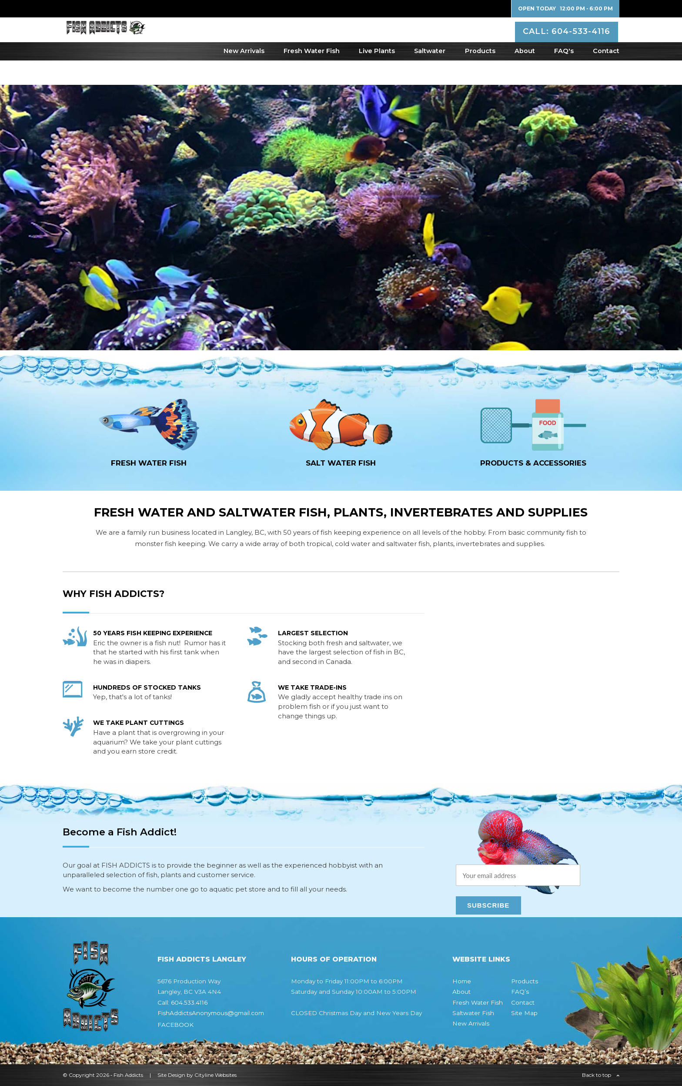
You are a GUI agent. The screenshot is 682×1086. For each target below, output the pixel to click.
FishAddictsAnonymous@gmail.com (210, 1012)
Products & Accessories (533, 463)
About (525, 75)
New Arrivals (244, 75)
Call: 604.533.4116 (182, 1002)
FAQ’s (520, 991)
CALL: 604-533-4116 (568, 41)
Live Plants (377, 75)
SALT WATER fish (341, 463)
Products (480, 75)
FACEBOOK (175, 1024)
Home (461, 981)
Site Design (171, 1075)
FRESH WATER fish (149, 463)
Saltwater (429, 75)
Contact (606, 75)
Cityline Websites (215, 1075)
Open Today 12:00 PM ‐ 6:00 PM (565, 8)
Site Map (524, 1012)
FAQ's (564, 75)
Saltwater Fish (473, 1012)
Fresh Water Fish (312, 75)
